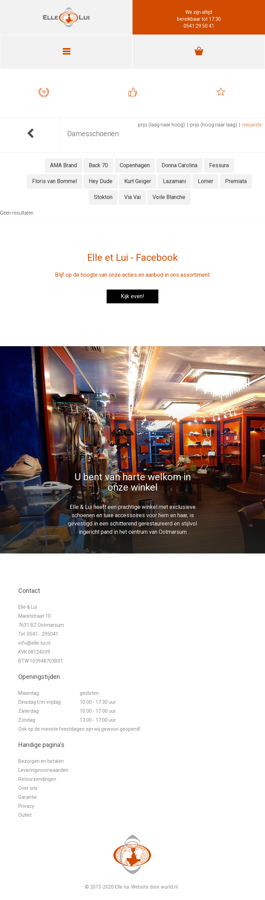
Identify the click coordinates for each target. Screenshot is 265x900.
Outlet (25, 815)
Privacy (26, 806)
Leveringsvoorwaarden (43, 770)
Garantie (27, 797)
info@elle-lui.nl (34, 643)
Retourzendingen (37, 779)
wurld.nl (169, 887)
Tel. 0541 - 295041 (38, 634)
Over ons (28, 788)
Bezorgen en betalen (41, 761)
